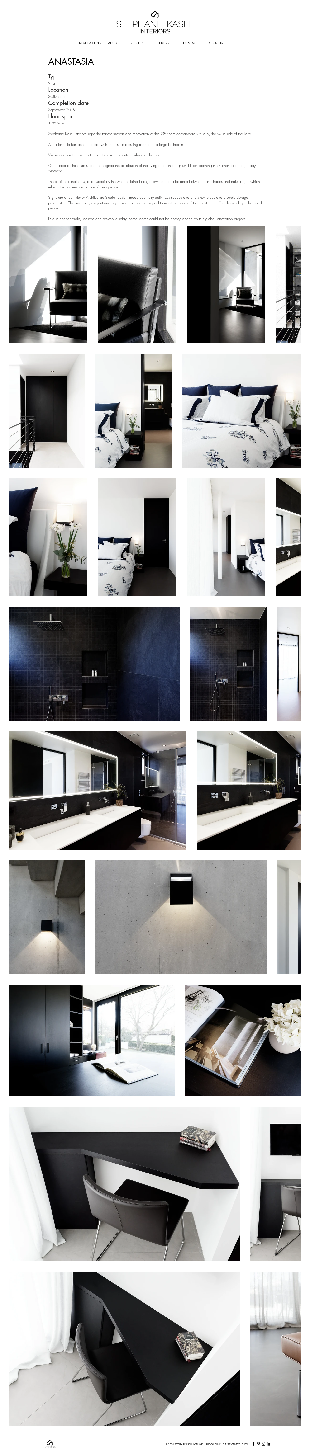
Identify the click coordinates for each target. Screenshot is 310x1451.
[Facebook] (253, 1444)
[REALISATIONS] (90, 43)
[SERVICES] (137, 43)
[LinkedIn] (268, 1444)
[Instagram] (263, 1444)
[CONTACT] (190, 43)
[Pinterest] (258, 1444)
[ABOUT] (113, 43)
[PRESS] (164, 43)
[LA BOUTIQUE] (217, 43)
